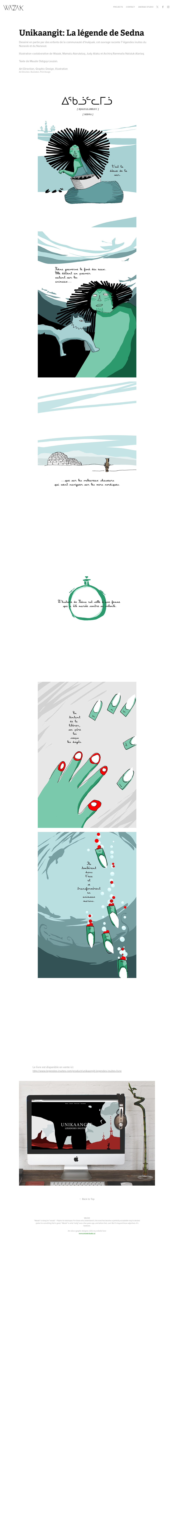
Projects (118, 7)
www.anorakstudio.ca (87, 1233)
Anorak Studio (145, 7)
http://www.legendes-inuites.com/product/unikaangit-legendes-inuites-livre (77, 1071)
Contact (130, 7)
